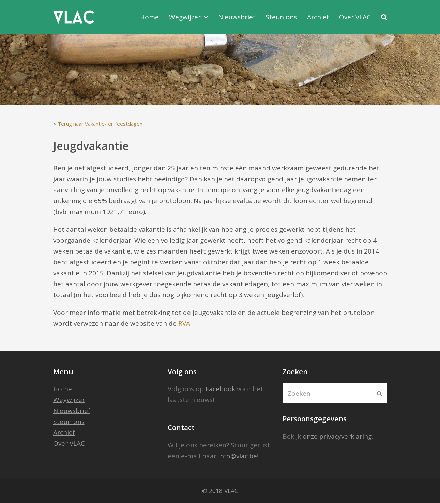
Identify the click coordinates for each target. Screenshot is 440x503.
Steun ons (69, 421)
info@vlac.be (237, 456)
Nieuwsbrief (71, 410)
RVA (184, 323)
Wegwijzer (69, 399)
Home (62, 388)
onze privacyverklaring (337, 436)
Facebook (220, 388)
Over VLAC (69, 443)
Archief (64, 432)
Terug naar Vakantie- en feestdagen (100, 123)
